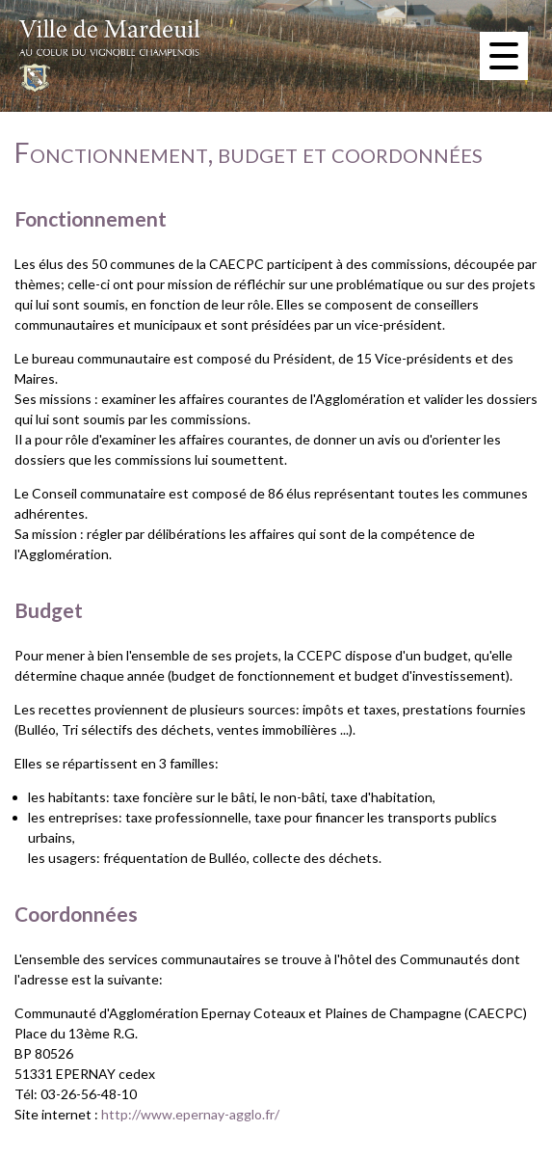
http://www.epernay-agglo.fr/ (190, 1114)
